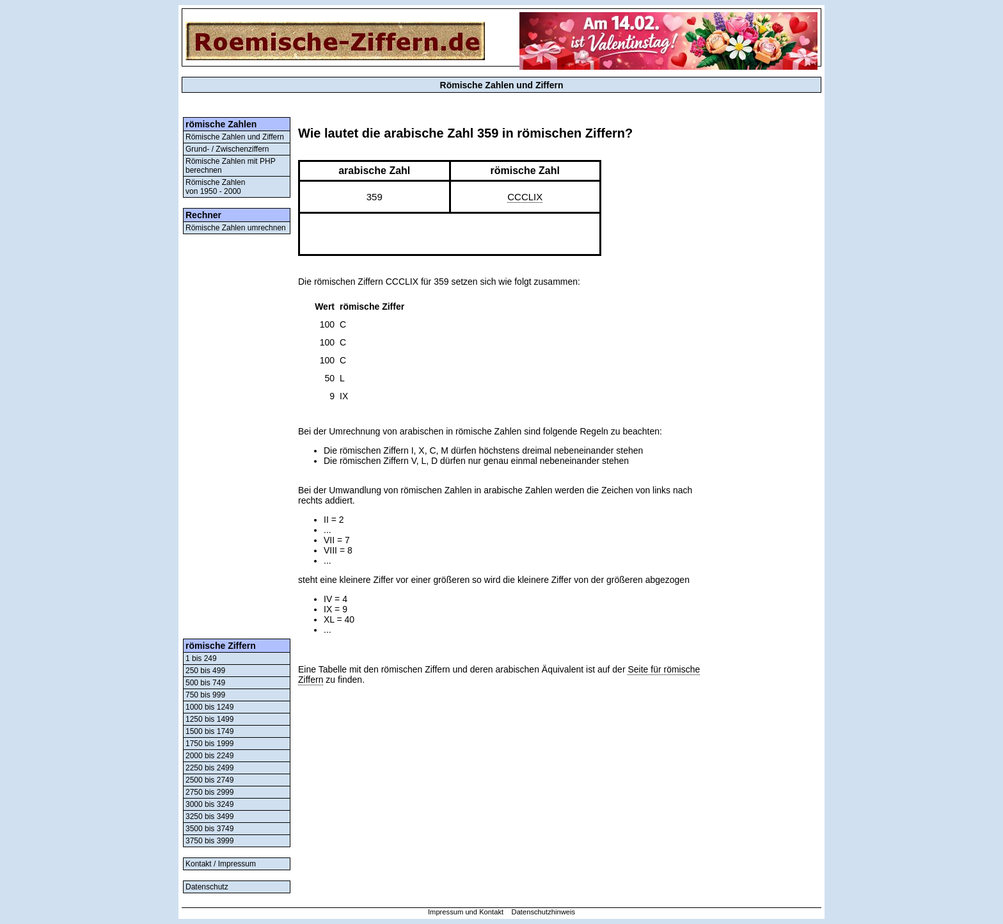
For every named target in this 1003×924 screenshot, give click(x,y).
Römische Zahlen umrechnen (236, 227)
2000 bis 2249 (209, 755)
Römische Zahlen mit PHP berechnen (231, 166)
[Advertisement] (236, 436)
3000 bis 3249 (209, 804)
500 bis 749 (205, 682)
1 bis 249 (201, 658)
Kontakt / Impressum (221, 863)
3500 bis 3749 (209, 828)
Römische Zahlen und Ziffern (235, 136)
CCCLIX (524, 196)
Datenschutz (207, 886)
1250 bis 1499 (209, 719)
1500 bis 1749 (209, 731)
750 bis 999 (205, 694)
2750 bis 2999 (209, 792)
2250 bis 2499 (209, 767)
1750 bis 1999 (209, 743)
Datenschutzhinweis (544, 912)
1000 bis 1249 (209, 707)
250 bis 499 (205, 670)
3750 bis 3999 (209, 840)
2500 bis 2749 (209, 780)
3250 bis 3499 (209, 816)
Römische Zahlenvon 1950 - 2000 (215, 187)
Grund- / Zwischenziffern (227, 149)
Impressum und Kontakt (465, 912)
